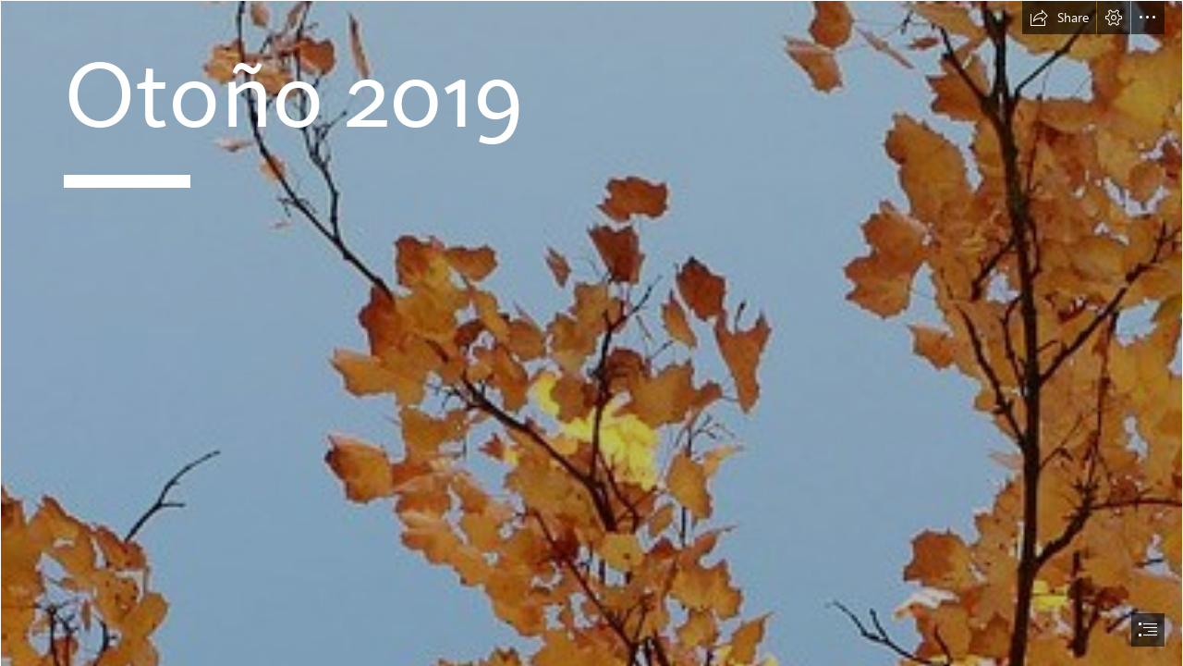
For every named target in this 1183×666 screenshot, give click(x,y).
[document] (591, 333)
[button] (1059, 17)
